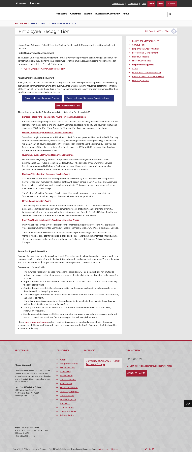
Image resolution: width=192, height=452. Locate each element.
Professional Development (145, 52)
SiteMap (114, 449)
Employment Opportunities (145, 48)
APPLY (151, 3)
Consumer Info (67, 395)
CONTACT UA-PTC (136, 373)
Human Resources (69, 387)
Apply (63, 359)
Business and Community (107, 13)
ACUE (135, 68)
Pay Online (65, 371)
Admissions (61, 13)
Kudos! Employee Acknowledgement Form (44, 68)
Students (88, 13)
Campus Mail (138, 44)
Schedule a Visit (67, 367)
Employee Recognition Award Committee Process (89, 98)
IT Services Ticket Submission (146, 72)
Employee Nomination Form (68, 105)
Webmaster (104, 449)
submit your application (36, 321)
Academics (75, 13)
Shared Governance (141, 60)
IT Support (171, 3)
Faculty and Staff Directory (145, 40)
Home (34, 23)
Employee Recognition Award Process (42, 98)
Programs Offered (69, 363)
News (160, 3)
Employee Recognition (143, 64)
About (126, 13)
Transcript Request (69, 391)
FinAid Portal (133, 3)
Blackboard (66, 383)
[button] (170, 14)
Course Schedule (68, 379)
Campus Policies (68, 411)
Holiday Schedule (140, 56)
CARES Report (67, 407)
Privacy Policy (67, 415)
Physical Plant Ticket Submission (148, 76)
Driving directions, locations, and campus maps (149, 365)
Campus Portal (118, 3)
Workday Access (140, 80)
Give (144, 3)
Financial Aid (66, 375)
